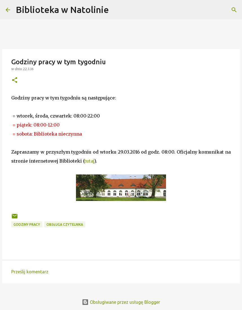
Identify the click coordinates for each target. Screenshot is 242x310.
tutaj (89, 161)
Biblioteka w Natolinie (62, 10)
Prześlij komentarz (29, 271)
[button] (14, 80)
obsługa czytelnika (64, 224)
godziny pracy (27, 224)
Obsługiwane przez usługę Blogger (121, 302)
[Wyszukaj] (116, 10)
